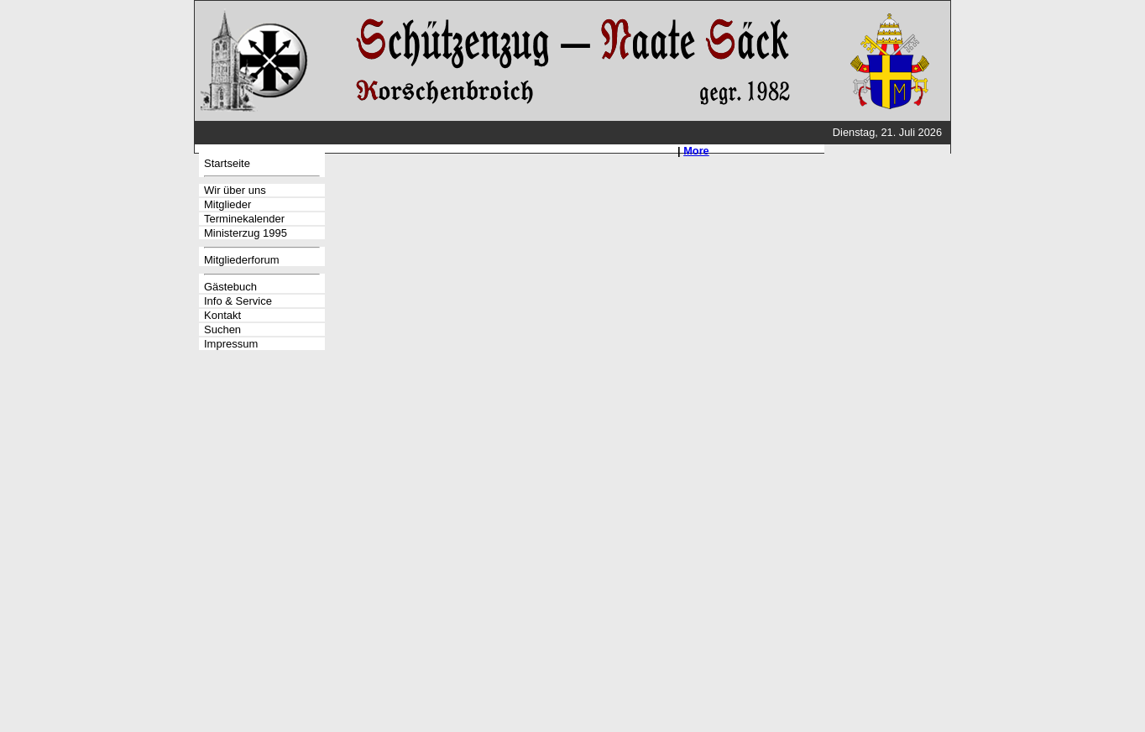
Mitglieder (227, 204)
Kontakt (222, 315)
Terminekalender (244, 218)
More (696, 150)
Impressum (231, 343)
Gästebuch (230, 286)
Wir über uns (235, 190)
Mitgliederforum (242, 260)
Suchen (222, 329)
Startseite (227, 163)
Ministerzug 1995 (245, 233)
